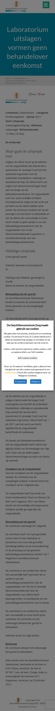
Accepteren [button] (20, 381)
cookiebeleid (10, 372)
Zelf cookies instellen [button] (27, 358)
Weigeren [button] (35, 381)
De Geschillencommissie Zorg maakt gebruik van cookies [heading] (27, 327)
